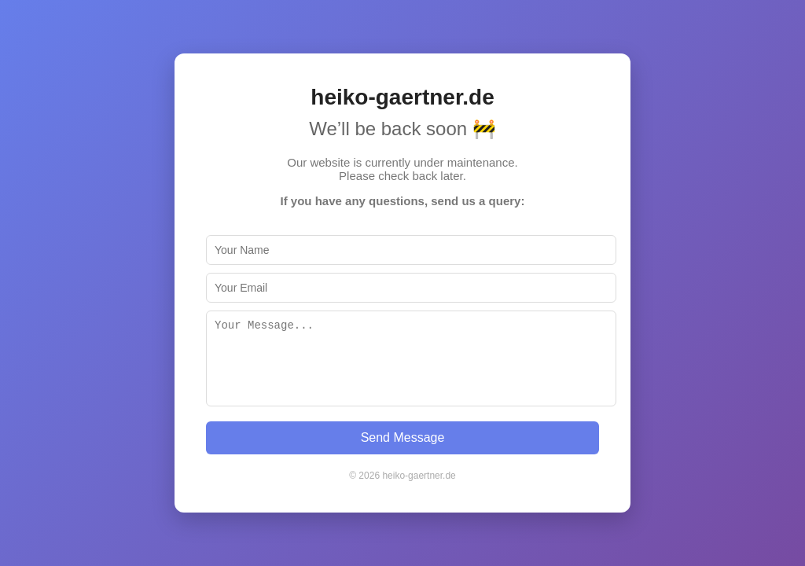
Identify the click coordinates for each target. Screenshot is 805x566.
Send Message (403, 437)
